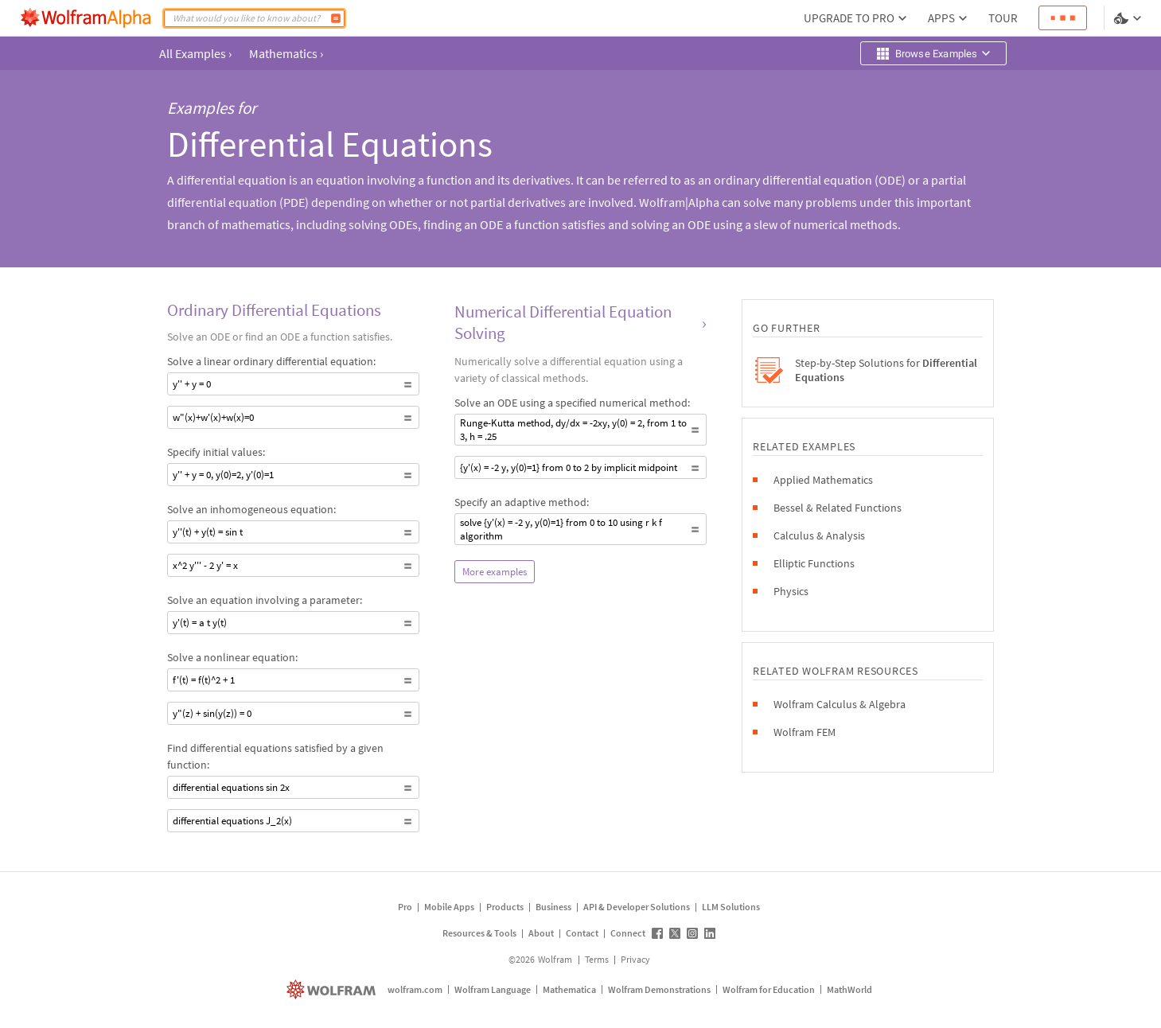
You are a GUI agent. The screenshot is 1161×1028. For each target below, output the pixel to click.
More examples (494, 571)
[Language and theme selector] (1129, 18)
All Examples (195, 53)
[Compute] (335, 18)
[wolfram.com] (333, 989)
